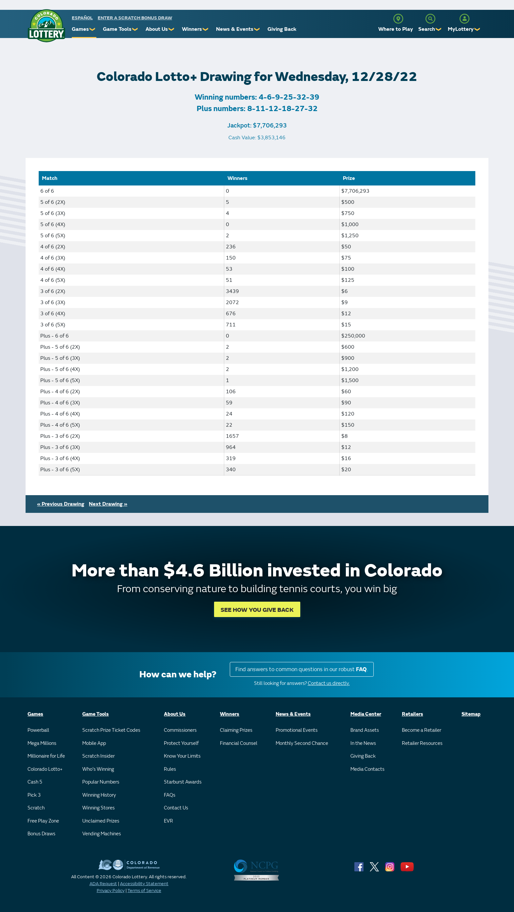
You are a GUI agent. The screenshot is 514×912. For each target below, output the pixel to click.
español (82, 18)
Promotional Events (297, 730)
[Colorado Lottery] (46, 25)
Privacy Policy (111, 890)
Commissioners (180, 730)
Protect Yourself (181, 743)
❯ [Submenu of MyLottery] (477, 29)
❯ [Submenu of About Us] (171, 29)
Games (80, 29)
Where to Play (395, 29)
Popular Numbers (100, 782)
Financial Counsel (238, 743)
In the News (363, 743)
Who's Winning (98, 769)
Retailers (412, 714)
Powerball (38, 730)
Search (426, 29)
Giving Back (281, 29)
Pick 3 (34, 795)
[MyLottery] (464, 18)
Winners (192, 29)
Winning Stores (98, 808)
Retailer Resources (422, 743)
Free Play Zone (43, 821)
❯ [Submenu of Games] (92, 29)
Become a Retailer (421, 730)
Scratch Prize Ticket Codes (111, 730)
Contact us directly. (329, 683)
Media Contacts (367, 769)
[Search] (430, 18)
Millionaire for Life (46, 756)
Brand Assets (364, 730)
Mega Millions (42, 743)
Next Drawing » (108, 504)
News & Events (234, 29)
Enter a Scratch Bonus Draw (135, 18)
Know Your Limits (182, 756)
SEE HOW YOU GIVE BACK (257, 610)
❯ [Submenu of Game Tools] (135, 29)
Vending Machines (101, 834)
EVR (168, 821)
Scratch (36, 808)
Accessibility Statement (144, 883)
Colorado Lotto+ (45, 769)
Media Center (365, 714)
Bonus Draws (41, 834)
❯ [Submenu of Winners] (205, 29)
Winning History (99, 795)
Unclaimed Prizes (100, 821)
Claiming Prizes (236, 730)
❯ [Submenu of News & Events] (257, 29)
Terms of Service (144, 890)
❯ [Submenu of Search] (439, 29)
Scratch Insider (98, 756)
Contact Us (176, 808)
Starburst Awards (183, 782)
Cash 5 (35, 782)
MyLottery (461, 29)
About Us (157, 29)
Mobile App (94, 743)
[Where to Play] (398, 18)
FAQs (169, 795)
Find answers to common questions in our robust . (301, 669)
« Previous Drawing (60, 504)
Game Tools (117, 29)
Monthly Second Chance (302, 743)
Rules (170, 769)
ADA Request (103, 883)
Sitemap (471, 714)
